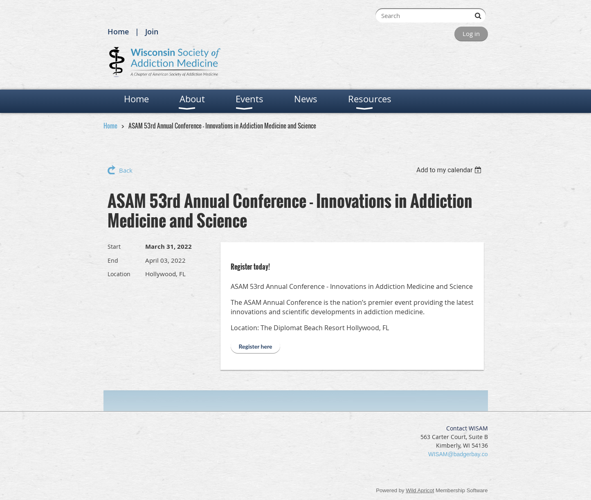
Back (126, 170)
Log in (471, 33)
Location (119, 274)
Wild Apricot (420, 490)
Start (114, 246)
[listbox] (450, 170)
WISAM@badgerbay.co (458, 454)
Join (151, 31)
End (113, 260)
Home (118, 31)
